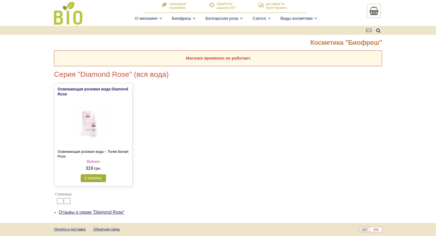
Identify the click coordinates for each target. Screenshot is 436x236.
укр (376, 229)
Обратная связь (106, 229)
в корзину (93, 178)
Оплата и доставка (70, 229)
